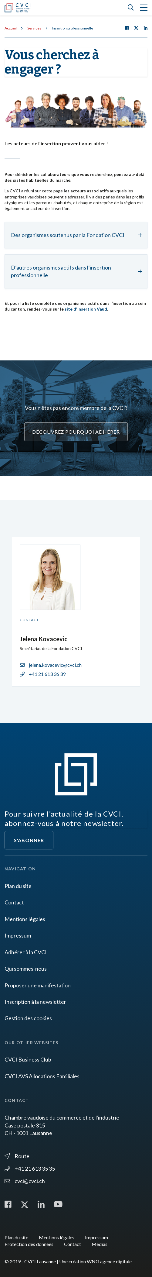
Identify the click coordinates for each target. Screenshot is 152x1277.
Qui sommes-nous (26, 968)
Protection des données (29, 1244)
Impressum (18, 935)
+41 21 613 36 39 (43, 674)
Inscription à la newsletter (35, 1001)
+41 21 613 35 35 (30, 1168)
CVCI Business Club (28, 1059)
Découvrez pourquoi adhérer (76, 432)
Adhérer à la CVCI (26, 952)
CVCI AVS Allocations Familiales (42, 1076)
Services (34, 28)
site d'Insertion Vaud (86, 309)
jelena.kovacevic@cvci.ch (51, 665)
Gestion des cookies (28, 1018)
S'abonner (29, 840)
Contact (14, 902)
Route (17, 1156)
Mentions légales (25, 919)
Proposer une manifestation (38, 985)
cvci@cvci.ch (25, 1181)
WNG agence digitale (109, 1261)
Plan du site (18, 886)
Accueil (11, 28)
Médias (99, 1244)
